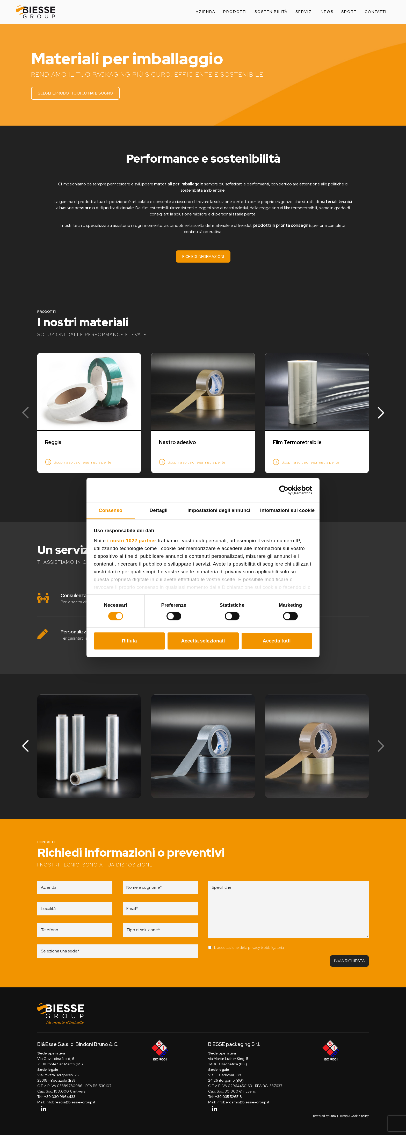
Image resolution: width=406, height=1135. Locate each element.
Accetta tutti (277, 641)
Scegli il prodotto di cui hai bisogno (75, 93)
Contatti (376, 11)
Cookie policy (360, 1116)
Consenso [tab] (110, 510)
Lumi (333, 1116)
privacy (254, 947)
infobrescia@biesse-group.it (70, 1102)
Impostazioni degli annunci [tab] (218, 510)
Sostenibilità (271, 11)
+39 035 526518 (228, 1097)
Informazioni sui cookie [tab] (287, 510)
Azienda (205, 11)
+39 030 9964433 (59, 1097)
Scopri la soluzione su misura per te (82, 462)
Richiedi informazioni (203, 256)
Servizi (304, 11)
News (327, 11)
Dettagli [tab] (159, 510)
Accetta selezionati (203, 641)
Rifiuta (129, 641)
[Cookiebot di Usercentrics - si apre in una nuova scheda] (289, 490)
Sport (349, 11)
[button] (380, 413)
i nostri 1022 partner (131, 540)
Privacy (343, 1116)
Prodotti (235, 11)
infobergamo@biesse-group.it (243, 1102)
